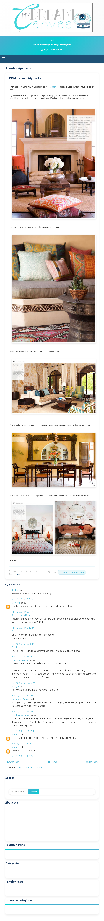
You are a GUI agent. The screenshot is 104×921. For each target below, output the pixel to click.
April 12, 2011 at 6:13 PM (22, 599)
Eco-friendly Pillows (21, 715)
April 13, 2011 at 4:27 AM (23, 731)
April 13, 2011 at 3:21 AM (22, 695)
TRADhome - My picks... (26, 78)
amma (15, 734)
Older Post (92, 761)
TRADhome (53, 87)
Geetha (15, 647)
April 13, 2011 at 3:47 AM (23, 711)
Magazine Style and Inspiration (72, 572)
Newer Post (12, 761)
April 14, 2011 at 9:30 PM (23, 743)
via (18, 560)
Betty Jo (16, 686)
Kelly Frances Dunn (21, 615)
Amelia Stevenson (20, 660)
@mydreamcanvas (52, 49)
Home (52, 761)
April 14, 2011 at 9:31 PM (22, 756)
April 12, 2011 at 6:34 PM (23, 611)
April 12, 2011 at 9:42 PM (23, 656)
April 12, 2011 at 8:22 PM (23, 627)
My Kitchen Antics (20, 699)
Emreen (15, 631)
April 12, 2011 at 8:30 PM (23, 644)
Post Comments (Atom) (31, 767)
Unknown (16, 602)
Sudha (15, 590)
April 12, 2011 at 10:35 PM (23, 683)
